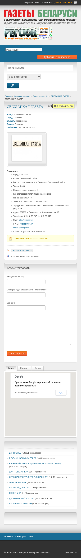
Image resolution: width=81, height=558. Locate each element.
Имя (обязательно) (15, 277)
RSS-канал (75, 2)
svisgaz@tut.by (26, 224)
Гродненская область (22, 96)
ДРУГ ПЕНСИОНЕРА (18, 472)
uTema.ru (72, 552)
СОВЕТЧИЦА (15, 493)
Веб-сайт (11, 303)
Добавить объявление (57, 57)
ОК (61, 392)
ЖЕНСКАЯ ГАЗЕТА (17, 482)
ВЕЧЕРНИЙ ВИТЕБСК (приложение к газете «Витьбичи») (35, 463)
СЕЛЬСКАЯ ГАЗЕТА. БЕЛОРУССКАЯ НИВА (28, 477)
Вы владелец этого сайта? (27, 393)
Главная (8, 96)
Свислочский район (41, 96)
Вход (70, 2)
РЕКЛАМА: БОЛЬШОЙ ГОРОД (22, 458)
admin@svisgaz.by (21, 228)
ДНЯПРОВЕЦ (15, 453)
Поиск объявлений (13, 85)
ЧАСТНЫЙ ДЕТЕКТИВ (19, 488)
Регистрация (60, 2)
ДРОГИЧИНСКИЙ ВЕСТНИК (22, 498)
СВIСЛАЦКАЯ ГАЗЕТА (60, 96)
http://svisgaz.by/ (26, 220)
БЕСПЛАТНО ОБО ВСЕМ (20, 504)
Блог (31, 536)
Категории (20, 536)
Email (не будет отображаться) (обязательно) (27, 290)
